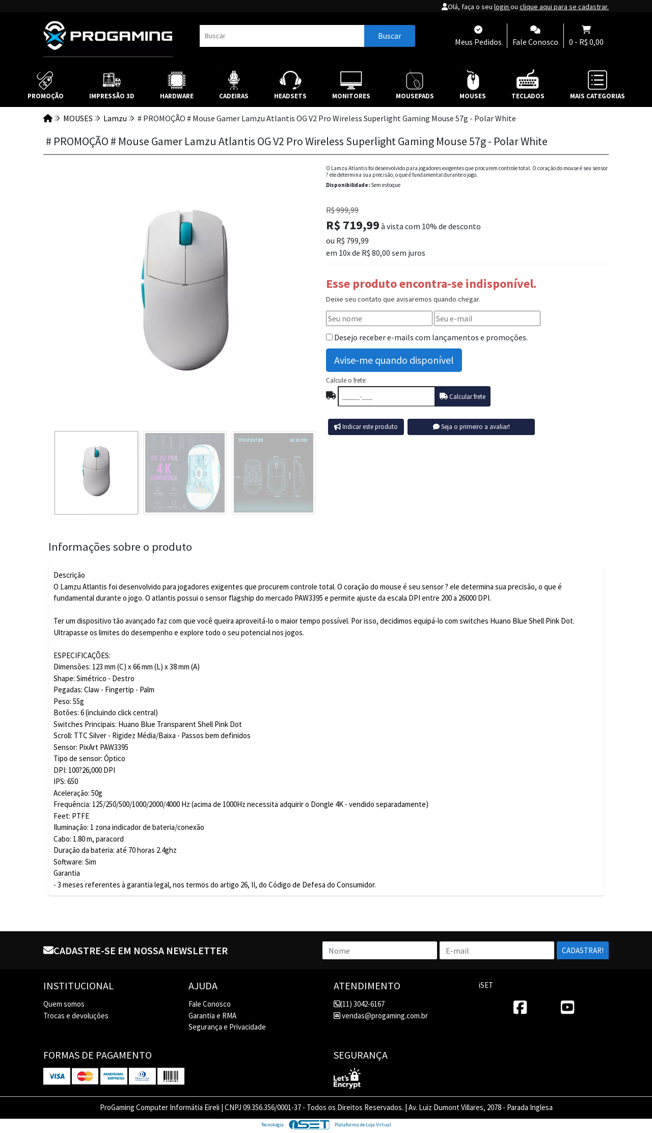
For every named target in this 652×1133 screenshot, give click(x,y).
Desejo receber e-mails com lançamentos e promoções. (431, 337)
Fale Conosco (209, 1004)
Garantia (66, 873)
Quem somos (64, 1004)
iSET (486, 985)
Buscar (389, 36)
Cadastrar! (583, 950)
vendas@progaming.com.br (381, 1015)
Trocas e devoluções (75, 1015)
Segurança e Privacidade (227, 1027)
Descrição (69, 575)
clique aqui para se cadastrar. (564, 6)
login (502, 6)
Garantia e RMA (212, 1015)
